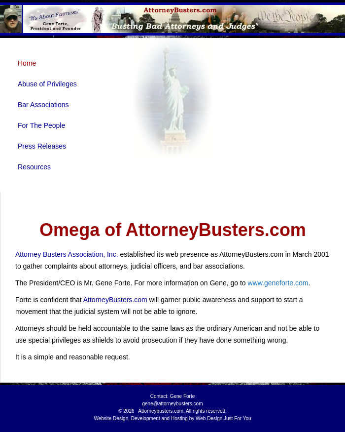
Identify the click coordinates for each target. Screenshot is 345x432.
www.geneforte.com (278, 283)
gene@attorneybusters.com (172, 403)
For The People (41, 125)
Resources (34, 167)
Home (27, 63)
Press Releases (42, 146)
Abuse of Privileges (47, 84)
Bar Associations (43, 105)
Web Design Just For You (223, 418)
